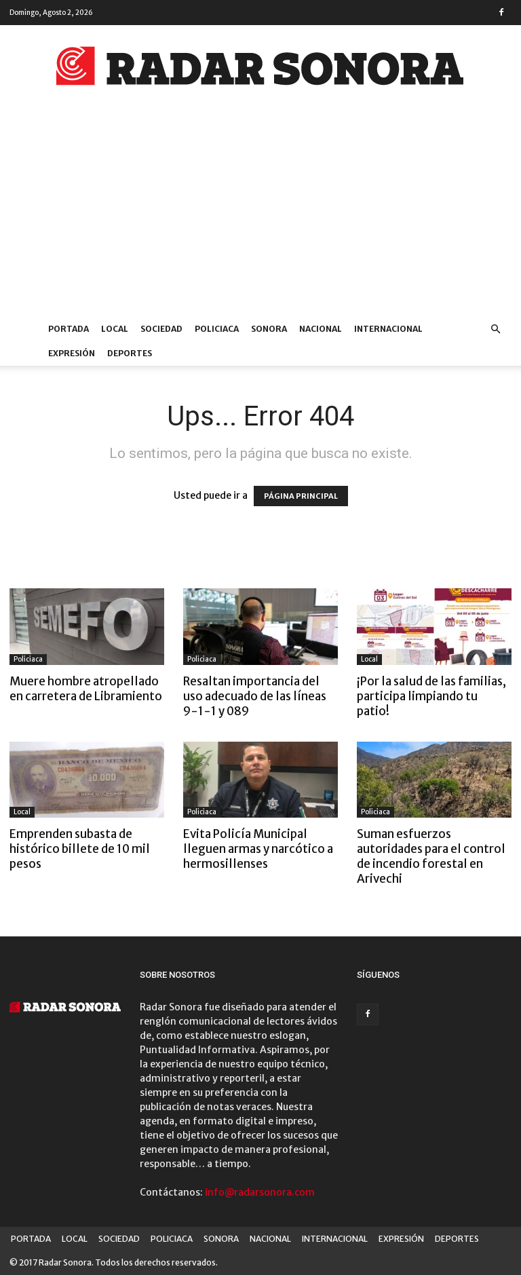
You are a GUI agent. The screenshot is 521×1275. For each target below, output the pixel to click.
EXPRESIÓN (71, 353)
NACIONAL (320, 329)
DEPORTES (129, 353)
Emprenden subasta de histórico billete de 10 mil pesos (79, 848)
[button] (495, 329)
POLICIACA (217, 329)
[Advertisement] (260, 215)
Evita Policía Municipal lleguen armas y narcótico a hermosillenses (258, 848)
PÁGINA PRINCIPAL (301, 496)
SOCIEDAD (161, 329)
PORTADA (68, 329)
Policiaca (28, 659)
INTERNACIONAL (388, 329)
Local (369, 659)
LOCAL (114, 329)
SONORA (269, 329)
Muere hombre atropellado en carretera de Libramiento (85, 689)
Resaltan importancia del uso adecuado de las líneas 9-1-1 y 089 (254, 696)
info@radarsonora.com (260, 1192)
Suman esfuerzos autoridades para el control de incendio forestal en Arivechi (431, 856)
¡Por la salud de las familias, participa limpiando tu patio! (431, 696)
